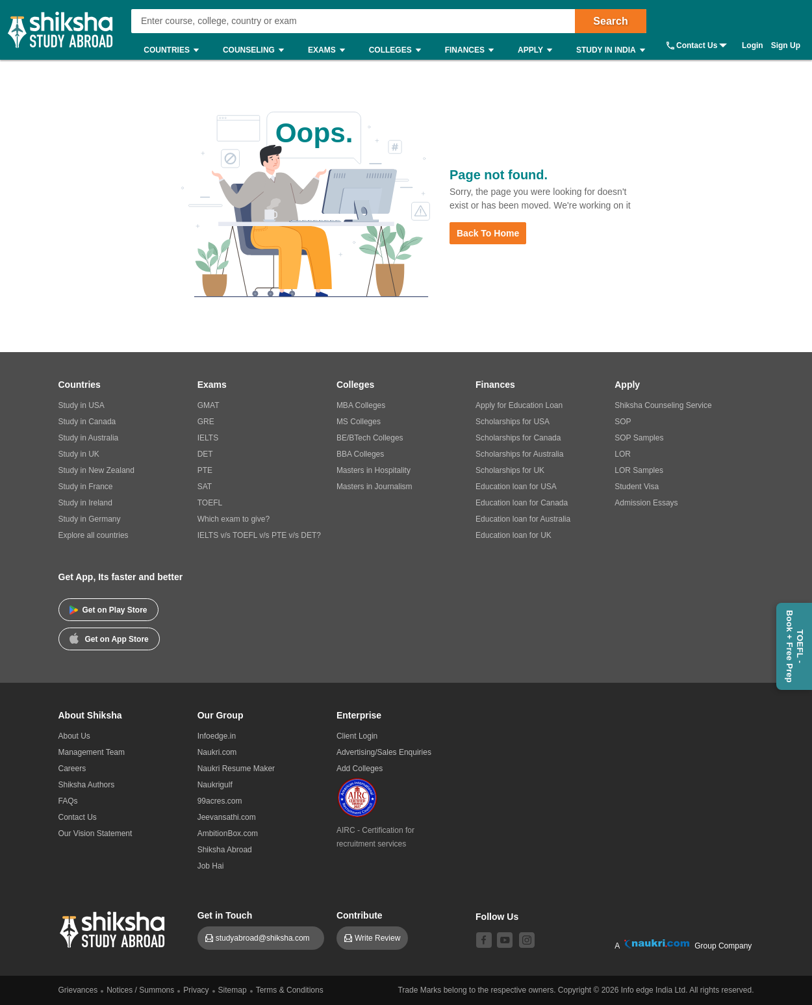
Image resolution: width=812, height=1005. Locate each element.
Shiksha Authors (86, 784)
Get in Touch (225, 915)
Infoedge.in (216, 736)
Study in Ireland (85, 502)
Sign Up (785, 45)
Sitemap (232, 990)
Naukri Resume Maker (236, 768)
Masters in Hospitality (373, 470)
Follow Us (497, 916)
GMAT (208, 405)
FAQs (68, 801)
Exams (329, 50)
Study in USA (81, 405)
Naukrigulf (215, 784)
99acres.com (219, 801)
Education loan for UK (514, 535)
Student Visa (637, 486)
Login (752, 45)
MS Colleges (358, 421)
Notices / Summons (140, 990)
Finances (472, 50)
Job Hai (210, 866)
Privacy (196, 990)
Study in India (614, 50)
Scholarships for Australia (519, 454)
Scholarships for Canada (518, 437)
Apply (538, 50)
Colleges (398, 50)
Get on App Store (109, 638)
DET (205, 454)
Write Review (377, 938)
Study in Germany (89, 519)
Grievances (78, 990)
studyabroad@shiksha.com (266, 938)
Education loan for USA (516, 486)
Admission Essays (646, 502)
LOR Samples (639, 470)
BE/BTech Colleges (369, 437)
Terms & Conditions (290, 990)
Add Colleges (359, 768)
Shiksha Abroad (224, 849)
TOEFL (209, 502)
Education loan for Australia (523, 519)
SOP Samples (639, 437)
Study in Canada (87, 421)
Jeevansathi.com (226, 817)
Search (610, 21)
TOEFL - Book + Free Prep (795, 646)
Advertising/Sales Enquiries (383, 752)
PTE (204, 470)
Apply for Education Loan (519, 405)
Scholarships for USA (513, 421)
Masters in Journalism (374, 486)
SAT (204, 486)
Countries (174, 50)
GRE (205, 421)
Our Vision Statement (95, 833)
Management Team (91, 752)
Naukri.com (217, 752)
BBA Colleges (360, 454)
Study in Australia (88, 437)
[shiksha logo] (114, 928)
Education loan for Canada (522, 502)
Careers (72, 768)
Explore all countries (93, 535)
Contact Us (696, 45)
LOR (623, 454)
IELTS (207, 437)
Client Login (356, 736)
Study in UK (78, 454)
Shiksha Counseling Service (663, 405)
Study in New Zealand (96, 470)
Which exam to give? (233, 519)
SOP (623, 421)
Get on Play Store (108, 610)
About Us (74, 736)
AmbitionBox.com (227, 833)
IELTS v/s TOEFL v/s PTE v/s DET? (259, 535)
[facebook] (484, 940)
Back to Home (488, 233)
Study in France (85, 486)
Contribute (359, 915)
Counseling (256, 50)
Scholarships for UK (510, 470)
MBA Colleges (360, 405)
